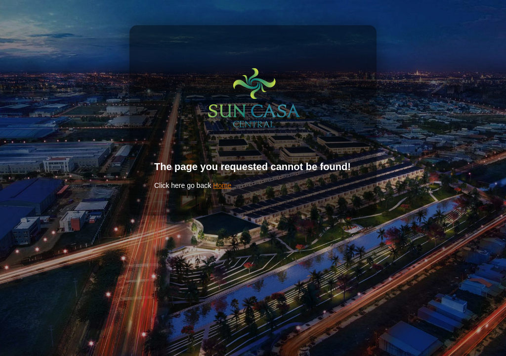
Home (222, 185)
